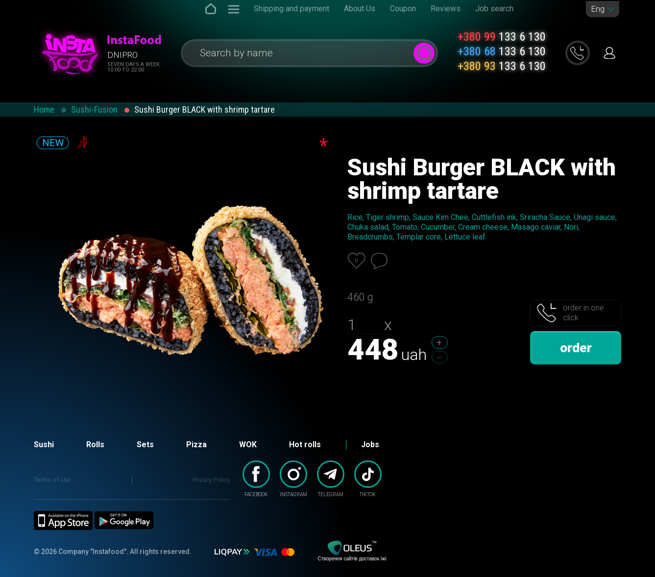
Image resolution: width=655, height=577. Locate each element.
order (576, 347)
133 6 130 (502, 37)
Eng (598, 9)
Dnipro (122, 55)
